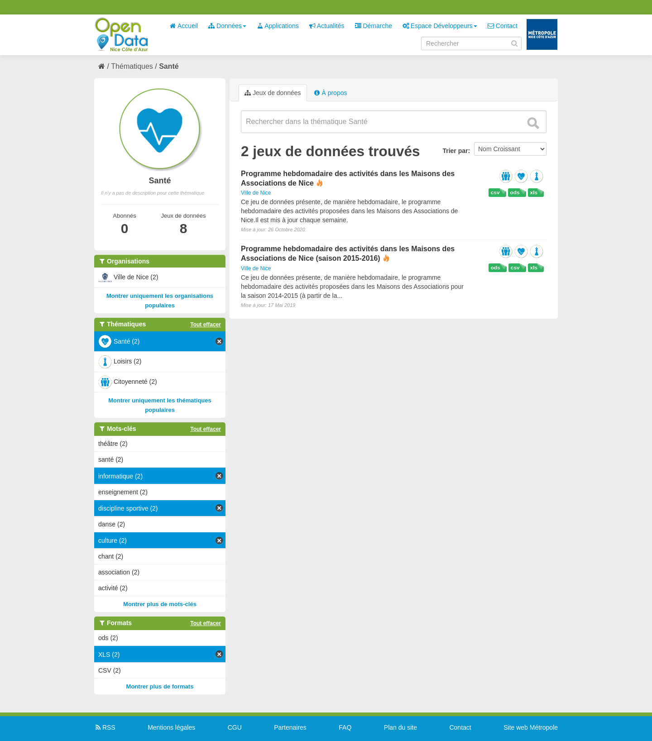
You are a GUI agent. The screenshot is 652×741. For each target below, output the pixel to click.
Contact (503, 25)
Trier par (455, 150)
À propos (330, 92)
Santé (169, 66)
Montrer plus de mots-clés (160, 604)
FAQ (345, 727)
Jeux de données (272, 92)
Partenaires (290, 727)
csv (495, 192)
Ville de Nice (256, 193)
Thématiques (132, 66)
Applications (278, 25)
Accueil (184, 25)
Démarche (373, 25)
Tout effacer (205, 324)
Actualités (327, 25)
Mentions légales (171, 727)
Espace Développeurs (440, 25)
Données (227, 25)
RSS (104, 727)
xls (533, 192)
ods (515, 192)
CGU (235, 727)
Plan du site (400, 727)
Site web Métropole (530, 727)
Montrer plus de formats (160, 686)
